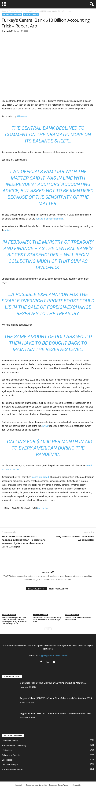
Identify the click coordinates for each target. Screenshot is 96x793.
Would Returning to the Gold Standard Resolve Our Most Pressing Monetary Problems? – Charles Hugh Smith (15, 620)
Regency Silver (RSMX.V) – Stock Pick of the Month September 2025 (56, 698)
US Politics (7, 750)
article (8, 230)
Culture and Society (11, 755)
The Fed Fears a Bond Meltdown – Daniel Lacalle (79, 618)
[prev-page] (46, 628)
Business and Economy (12, 14)
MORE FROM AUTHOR (58, 589)
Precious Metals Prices (12, 769)
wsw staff (8, 31)
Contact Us (76, 785)
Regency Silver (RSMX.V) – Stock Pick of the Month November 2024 (55, 713)
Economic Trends (15, 11)
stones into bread (40, 477)
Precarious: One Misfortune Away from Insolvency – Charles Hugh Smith (47, 619)
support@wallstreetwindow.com (53, 655)
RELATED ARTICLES (36, 589)
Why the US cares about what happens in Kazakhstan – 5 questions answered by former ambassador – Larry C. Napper (23, 541)
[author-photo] (48, 561)
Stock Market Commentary (14, 745)
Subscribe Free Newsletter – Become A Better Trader (47, 785)
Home (4, 11)
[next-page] (50, 628)
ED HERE (42, 508)
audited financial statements (49, 218)
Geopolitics (7, 760)
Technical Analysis (10, 764)
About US (18, 785)
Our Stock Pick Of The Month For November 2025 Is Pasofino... (53, 682)
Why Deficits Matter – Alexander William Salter (75, 538)
